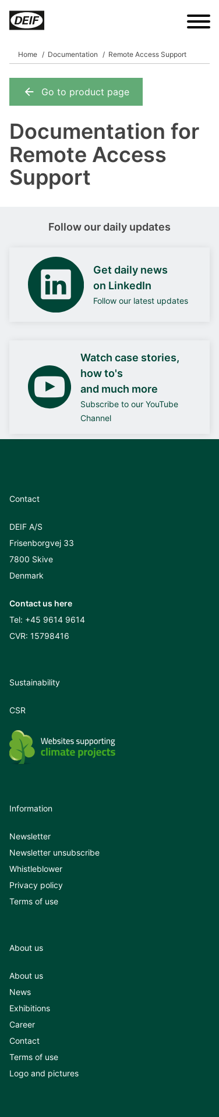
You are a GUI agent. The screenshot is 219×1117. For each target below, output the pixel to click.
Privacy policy (36, 885)
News (20, 992)
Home (27, 54)
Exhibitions (29, 1008)
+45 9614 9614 (55, 619)
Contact (24, 1041)
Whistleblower (35, 869)
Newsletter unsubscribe (54, 852)
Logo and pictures (44, 1073)
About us (26, 975)
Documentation (73, 54)
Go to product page (76, 91)
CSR (17, 710)
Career (22, 1024)
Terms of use (33, 901)
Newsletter (30, 836)
